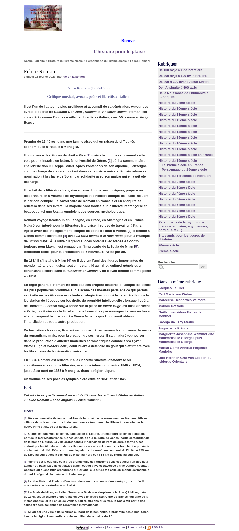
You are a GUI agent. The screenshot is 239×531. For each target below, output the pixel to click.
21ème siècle (168, 251)
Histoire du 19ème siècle (65, 60)
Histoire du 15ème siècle (177, 137)
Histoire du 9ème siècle (176, 103)
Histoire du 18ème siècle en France (185, 155)
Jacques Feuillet (171, 288)
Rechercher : (168, 262)
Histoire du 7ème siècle (176, 211)
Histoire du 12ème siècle (177, 120)
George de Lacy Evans (176, 322)
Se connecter (116, 527)
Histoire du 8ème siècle (176, 216)
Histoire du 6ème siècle (176, 205)
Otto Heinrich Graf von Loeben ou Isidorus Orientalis (184, 359)
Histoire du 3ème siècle (176, 187)
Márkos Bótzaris (171, 306)
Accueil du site (34, 60)
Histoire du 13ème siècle (177, 126)
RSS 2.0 (155, 527)
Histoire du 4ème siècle (176, 193)
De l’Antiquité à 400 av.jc (177, 87)
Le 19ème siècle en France (182, 165)
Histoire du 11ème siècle (177, 114)
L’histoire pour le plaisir (119, 51)
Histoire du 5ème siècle (176, 199)
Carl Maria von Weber (175, 294)
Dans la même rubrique (179, 281)
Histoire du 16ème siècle (177, 143)
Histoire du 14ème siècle (177, 132)
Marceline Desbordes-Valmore (182, 300)
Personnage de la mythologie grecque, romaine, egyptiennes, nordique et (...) (183, 226)
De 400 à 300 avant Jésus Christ (183, 82)
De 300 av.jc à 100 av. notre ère (182, 76)
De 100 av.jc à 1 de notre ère (180, 70)
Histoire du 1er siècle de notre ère (184, 176)
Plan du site (136, 527)
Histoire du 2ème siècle (176, 182)
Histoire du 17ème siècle (177, 149)
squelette (97, 527)
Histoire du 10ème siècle (177, 108)
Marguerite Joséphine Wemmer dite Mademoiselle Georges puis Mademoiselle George (186, 338)
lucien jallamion (74, 76)
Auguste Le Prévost (173, 328)
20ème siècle (168, 245)
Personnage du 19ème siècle (106, 60)
